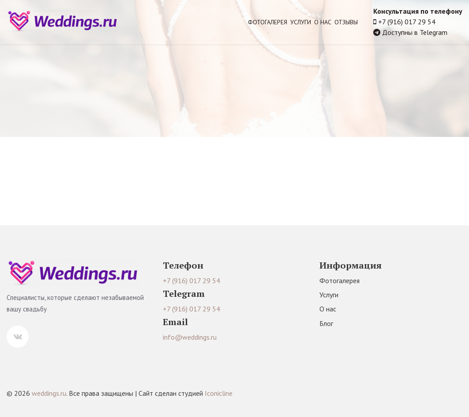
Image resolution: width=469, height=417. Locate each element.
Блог (326, 323)
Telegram (433, 32)
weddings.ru (49, 393)
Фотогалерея (267, 22)
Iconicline (219, 393)
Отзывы (346, 22)
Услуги (300, 22)
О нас (322, 22)
